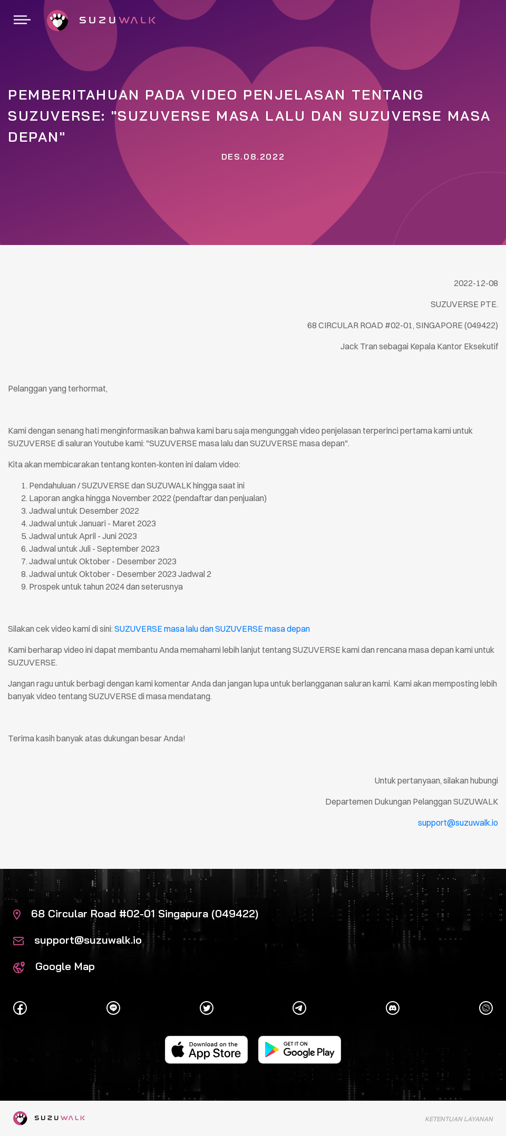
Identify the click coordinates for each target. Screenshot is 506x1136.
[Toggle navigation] (22, 20)
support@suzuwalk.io (77, 939)
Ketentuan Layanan (459, 1119)
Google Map (54, 966)
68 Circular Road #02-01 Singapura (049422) (135, 913)
